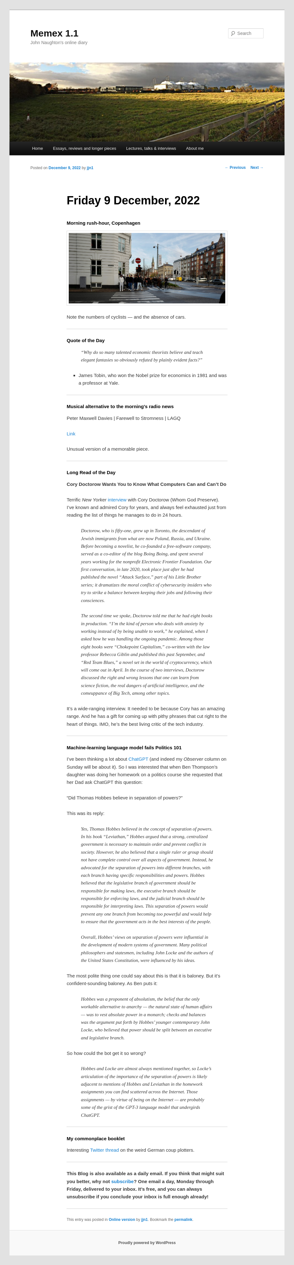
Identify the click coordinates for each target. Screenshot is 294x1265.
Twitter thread (104, 1150)
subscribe (122, 1181)
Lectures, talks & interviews (151, 148)
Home (37, 148)
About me (195, 148)
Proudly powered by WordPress (147, 1243)
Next (257, 167)
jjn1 (90, 168)
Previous (235, 167)
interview (117, 499)
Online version (122, 1219)
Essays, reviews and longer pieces (84, 148)
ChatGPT (138, 759)
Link (71, 433)
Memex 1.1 (54, 33)
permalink (184, 1219)
